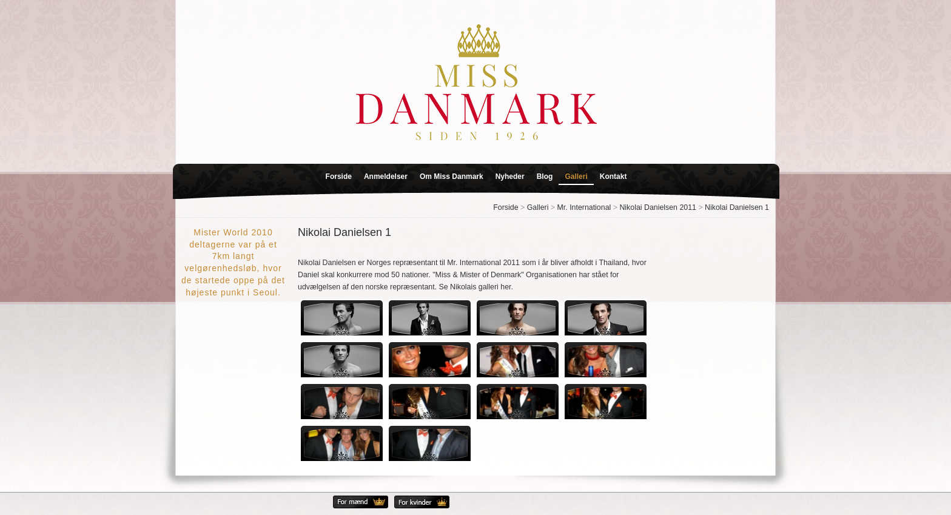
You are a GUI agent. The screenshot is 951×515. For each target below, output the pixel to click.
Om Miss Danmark (451, 176)
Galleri (576, 176)
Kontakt (613, 176)
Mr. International (584, 207)
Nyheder (510, 176)
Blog (545, 176)
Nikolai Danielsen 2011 (657, 207)
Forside (339, 176)
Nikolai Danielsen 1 (737, 207)
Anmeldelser (386, 176)
